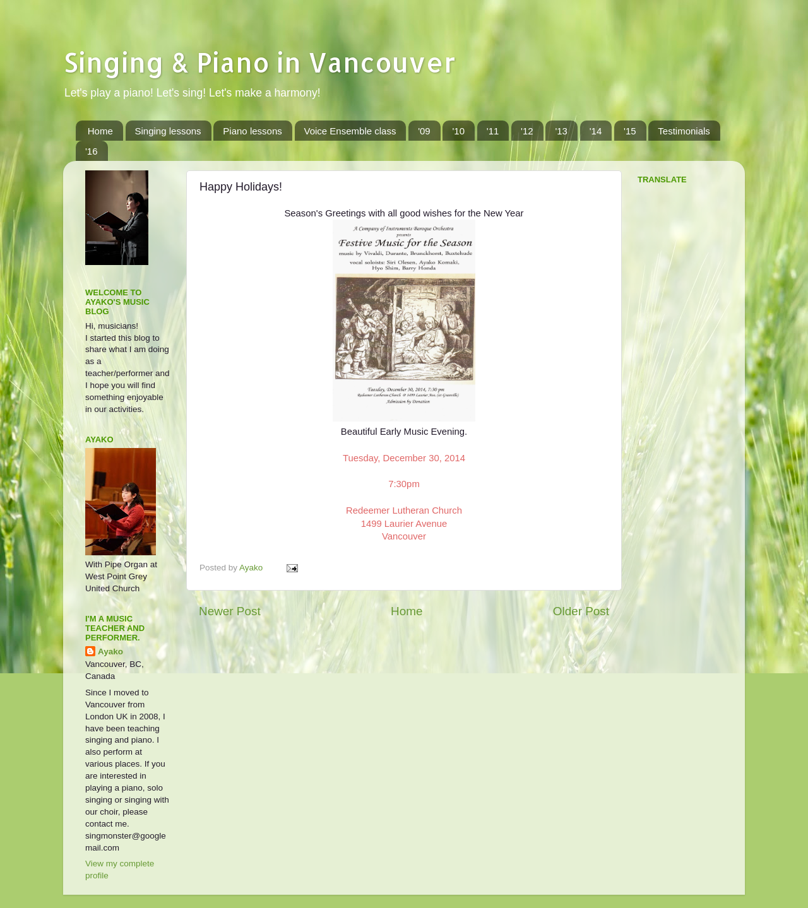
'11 (493, 131)
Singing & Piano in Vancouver (259, 62)
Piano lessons (252, 131)
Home (100, 131)
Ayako (110, 651)
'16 (91, 151)
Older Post (581, 611)
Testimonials (684, 131)
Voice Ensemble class (350, 131)
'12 (527, 131)
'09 (424, 131)
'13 (561, 131)
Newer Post (230, 611)
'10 (458, 131)
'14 (596, 131)
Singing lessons (168, 131)
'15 (630, 131)
